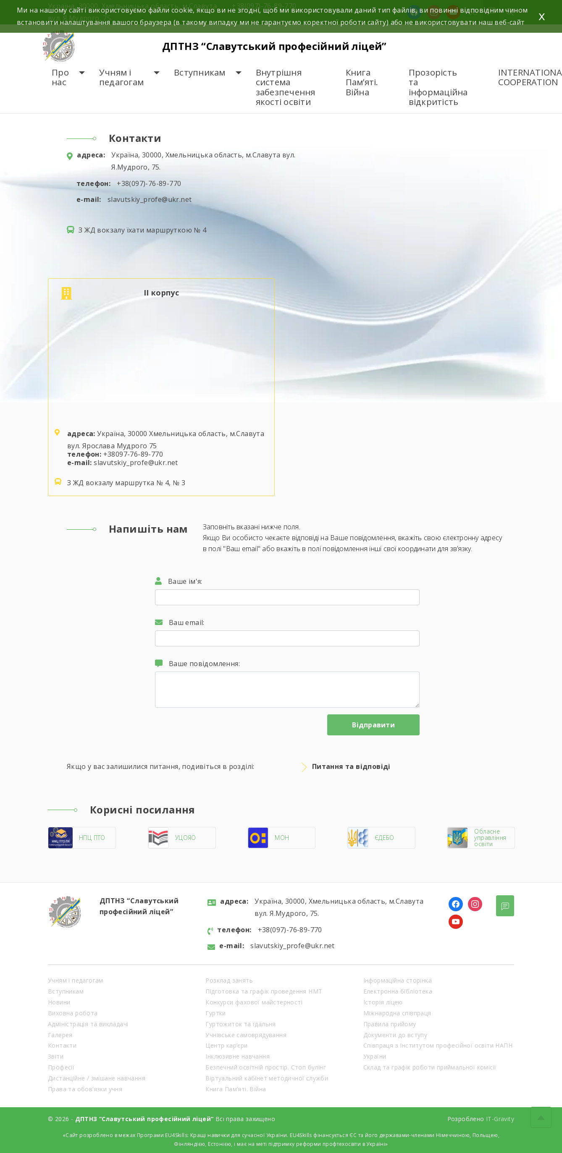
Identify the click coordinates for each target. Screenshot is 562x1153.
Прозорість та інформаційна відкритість (438, 87)
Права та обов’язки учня (85, 1089)
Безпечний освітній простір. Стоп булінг (265, 1067)
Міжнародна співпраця (397, 1013)
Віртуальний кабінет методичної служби (266, 1078)
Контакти (62, 1045)
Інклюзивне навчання (237, 1056)
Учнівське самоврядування (245, 1035)
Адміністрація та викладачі (88, 1024)
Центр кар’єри (226, 1045)
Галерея (60, 1035)
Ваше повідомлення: (197, 663)
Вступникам (200, 72)
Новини (59, 1002)
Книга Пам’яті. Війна (362, 82)
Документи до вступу (395, 1035)
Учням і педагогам (121, 77)
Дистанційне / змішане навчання (96, 1078)
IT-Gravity (500, 1119)
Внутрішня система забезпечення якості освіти (285, 87)
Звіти (55, 1056)
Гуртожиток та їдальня (240, 1024)
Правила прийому (389, 1024)
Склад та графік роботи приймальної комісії (429, 1067)
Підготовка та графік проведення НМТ (263, 991)
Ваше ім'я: (178, 581)
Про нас (60, 77)
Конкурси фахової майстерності (253, 1002)
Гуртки (215, 1013)
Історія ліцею (383, 1002)
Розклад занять (229, 980)
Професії (61, 1067)
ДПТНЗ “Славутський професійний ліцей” (278, 46)
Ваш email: (180, 622)
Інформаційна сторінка (397, 980)
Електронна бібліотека (397, 991)
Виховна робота (73, 1013)
